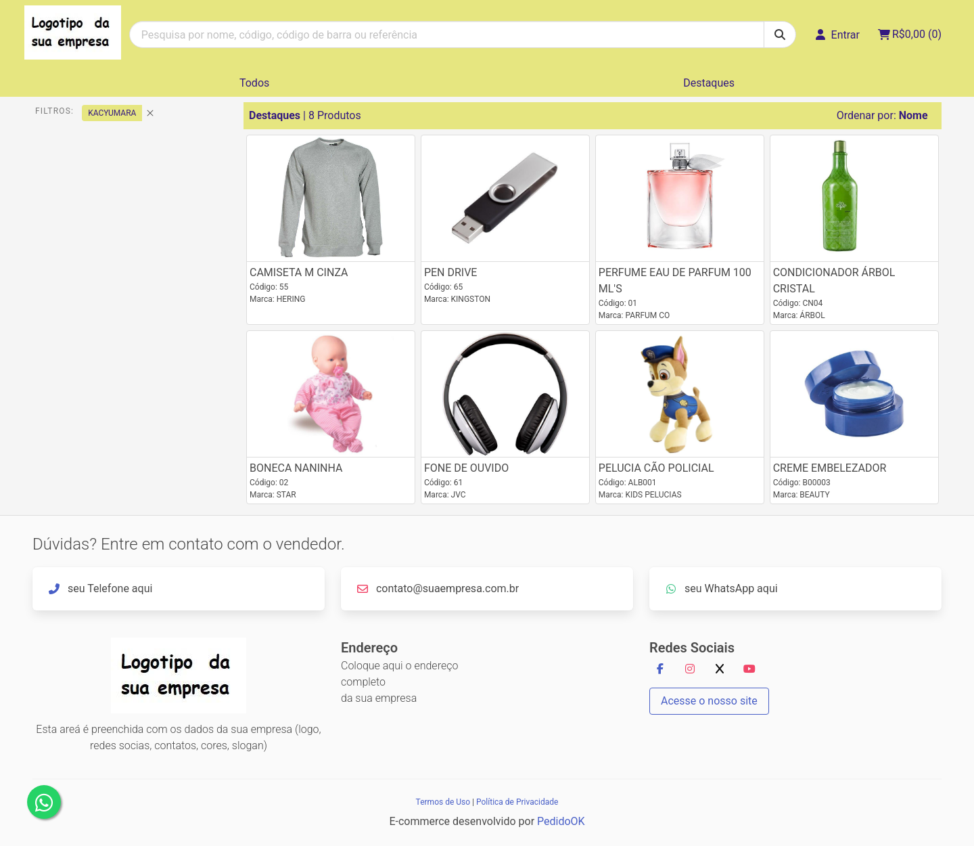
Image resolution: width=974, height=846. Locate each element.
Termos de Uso (443, 802)
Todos (254, 82)
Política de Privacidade (517, 802)
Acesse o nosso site (709, 700)
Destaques (709, 82)
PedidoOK (561, 821)
